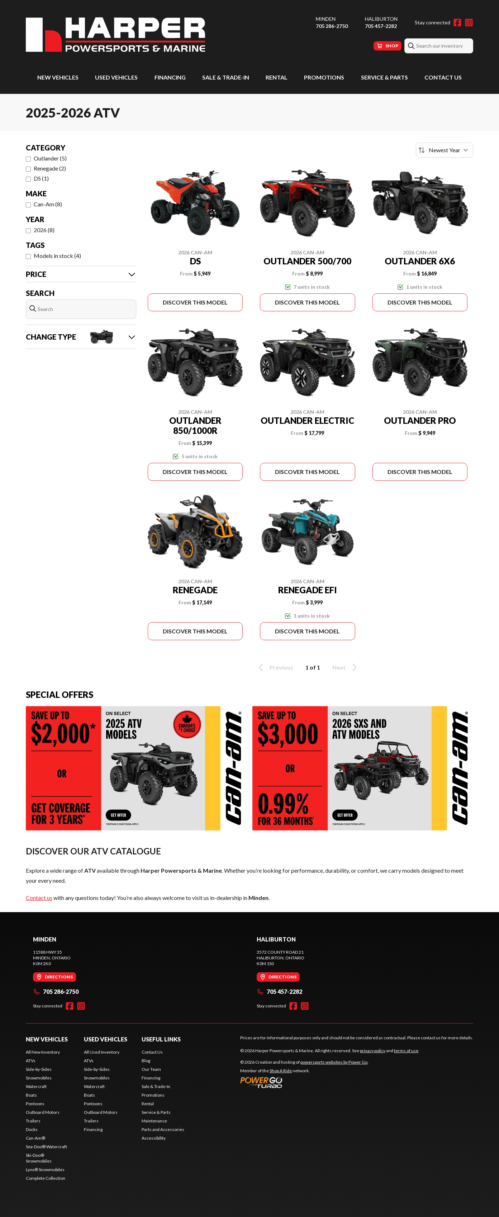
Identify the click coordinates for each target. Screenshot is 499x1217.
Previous (274, 667)
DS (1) (41, 178)
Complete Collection (45, 1178)
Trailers (33, 1120)
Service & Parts (384, 77)
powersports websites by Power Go (333, 1062)
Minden (326, 19)
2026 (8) (44, 229)
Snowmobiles (39, 1078)
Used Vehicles (116, 77)
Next (345, 667)
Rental (276, 77)
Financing (170, 77)
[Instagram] (469, 22)
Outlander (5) (50, 158)
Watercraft (36, 1086)
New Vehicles (58, 77)
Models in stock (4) (57, 255)
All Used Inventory (101, 1052)
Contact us (39, 897)
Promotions (324, 77)
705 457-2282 (381, 26)
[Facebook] (457, 22)
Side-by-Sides (39, 1069)
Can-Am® (35, 1138)
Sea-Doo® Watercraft (46, 1146)
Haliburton (381, 19)
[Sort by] (444, 150)
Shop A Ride (281, 1070)
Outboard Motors (43, 1112)
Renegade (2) (50, 168)
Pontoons (35, 1103)
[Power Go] (304, 1082)
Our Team (151, 1069)
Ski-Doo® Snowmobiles (39, 1158)
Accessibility (154, 1138)
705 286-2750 (332, 26)
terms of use (406, 1050)
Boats (31, 1095)
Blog (146, 1060)
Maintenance (154, 1120)
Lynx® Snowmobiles (45, 1169)
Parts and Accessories (163, 1129)
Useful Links (161, 1039)
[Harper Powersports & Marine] (115, 34)
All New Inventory (43, 1052)
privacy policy (372, 1050)
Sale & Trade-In (225, 77)
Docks (32, 1129)
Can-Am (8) (48, 204)
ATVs (30, 1060)
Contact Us (443, 77)
